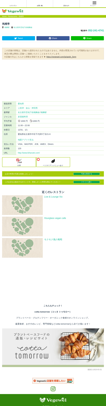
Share (54, 38)
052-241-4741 (96, 30)
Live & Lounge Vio (53, 197)
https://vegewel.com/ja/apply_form (61, 57)
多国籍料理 (23, 117)
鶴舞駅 (7, 27)
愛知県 (21, 103)
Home (4, 16)
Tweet (20, 38)
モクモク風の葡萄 (53, 239)
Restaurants (12, 16)
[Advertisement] (53, 80)
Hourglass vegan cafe (55, 218)
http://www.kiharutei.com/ (29, 153)
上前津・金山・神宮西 (28, 108)
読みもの (66, 5)
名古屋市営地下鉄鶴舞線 (23, 27)
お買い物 (40, 5)
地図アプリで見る (26, 140)
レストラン (13, 5)
